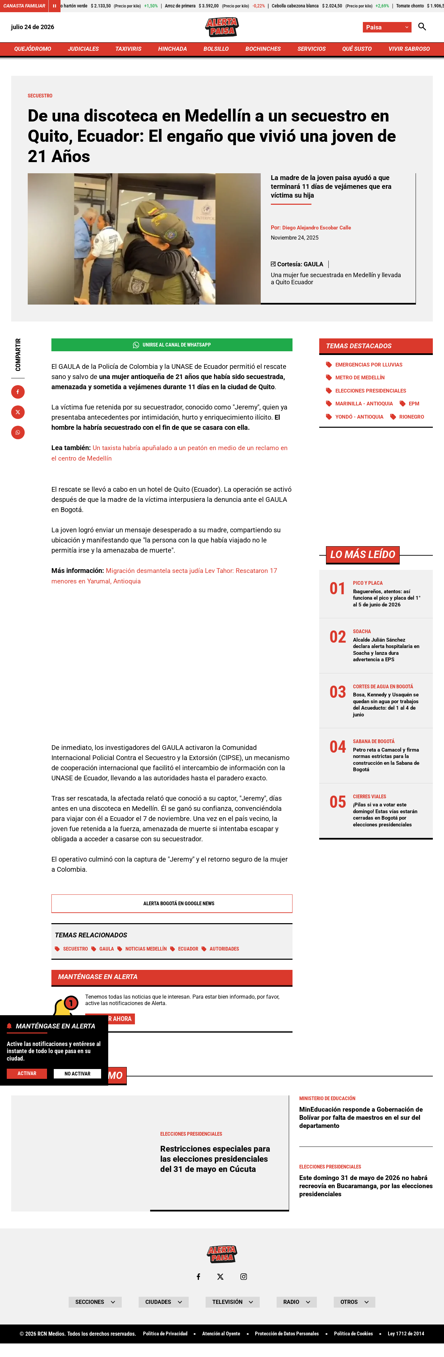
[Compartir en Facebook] (18, 393)
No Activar (77, 1073)
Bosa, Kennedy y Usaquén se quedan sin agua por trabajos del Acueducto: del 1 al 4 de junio (386, 720)
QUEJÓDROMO (34, 49)
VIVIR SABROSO (408, 49)
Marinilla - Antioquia (366, 406)
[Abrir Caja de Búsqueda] (422, 27)
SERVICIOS (310, 49)
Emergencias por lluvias (371, 366)
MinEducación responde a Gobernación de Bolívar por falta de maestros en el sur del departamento (362, 1119)
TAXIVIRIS (130, 49)
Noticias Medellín (148, 950)
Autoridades (232, 950)
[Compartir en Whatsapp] (18, 433)
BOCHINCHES (262, 49)
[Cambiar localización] (387, 27)
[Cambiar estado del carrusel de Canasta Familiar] (55, 6)
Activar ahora (112, 1020)
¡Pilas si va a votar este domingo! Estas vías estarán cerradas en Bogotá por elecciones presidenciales (387, 830)
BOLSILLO (216, 49)
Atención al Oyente (240, 1335)
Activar (27, 1073)
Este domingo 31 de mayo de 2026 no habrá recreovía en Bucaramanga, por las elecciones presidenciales (366, 1187)
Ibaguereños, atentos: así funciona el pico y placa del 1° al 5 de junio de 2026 (386, 613)
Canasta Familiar (24, 6)
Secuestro (72, 950)
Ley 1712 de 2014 (222, 1347)
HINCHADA (173, 49)
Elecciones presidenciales (373, 393)
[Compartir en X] (18, 413)
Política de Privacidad (180, 1335)
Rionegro (348, 432)
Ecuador (194, 950)
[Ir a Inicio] (222, 27)
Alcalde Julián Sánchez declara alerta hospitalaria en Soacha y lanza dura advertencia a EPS (385, 665)
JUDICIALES (85, 49)
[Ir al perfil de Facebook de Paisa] (198, 1278)
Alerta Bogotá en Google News (172, 904)
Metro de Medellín (362, 379)
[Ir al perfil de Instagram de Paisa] (243, 1278)
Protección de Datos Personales (311, 1335)
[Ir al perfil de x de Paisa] (220, 1278)
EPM (419, 406)
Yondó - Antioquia (361, 419)
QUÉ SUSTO (356, 49)
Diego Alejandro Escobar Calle (319, 229)
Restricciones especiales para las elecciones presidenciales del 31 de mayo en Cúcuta (217, 1160)
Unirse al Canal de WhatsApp (172, 346)
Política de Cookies (382, 1335)
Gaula (106, 950)
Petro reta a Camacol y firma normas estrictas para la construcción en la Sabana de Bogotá (387, 775)
